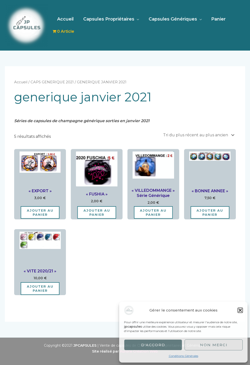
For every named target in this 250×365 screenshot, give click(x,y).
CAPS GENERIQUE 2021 (52, 82)
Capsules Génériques (171, 19)
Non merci (214, 345)
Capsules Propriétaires (107, 19)
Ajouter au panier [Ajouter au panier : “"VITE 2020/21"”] (40, 288)
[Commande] (198, 135)
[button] (240, 310)
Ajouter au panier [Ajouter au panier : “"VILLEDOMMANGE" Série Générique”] (153, 212)
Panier (216, 19)
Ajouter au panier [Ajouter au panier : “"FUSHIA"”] (96, 212)
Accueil (65, 19)
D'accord (153, 345)
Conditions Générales (183, 356)
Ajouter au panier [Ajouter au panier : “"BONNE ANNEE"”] (210, 212)
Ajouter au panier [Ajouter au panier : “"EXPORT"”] (40, 212)
